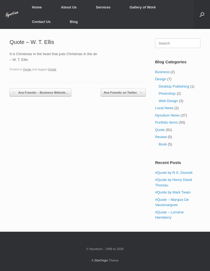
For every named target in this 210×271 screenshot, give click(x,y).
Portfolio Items (166, 122)
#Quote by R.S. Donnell (173, 173)
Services (103, 7)
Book (163, 144)
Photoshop (167, 93)
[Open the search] (202, 14)
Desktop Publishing (174, 86)
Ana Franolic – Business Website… (40, 92)
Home (37, 7)
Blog (74, 22)
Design (160, 79)
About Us (69, 7)
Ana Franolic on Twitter (123, 92)
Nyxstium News (167, 115)
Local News (164, 108)
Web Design (168, 101)
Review (161, 137)
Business (162, 72)
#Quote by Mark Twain (173, 192)
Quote (27, 69)
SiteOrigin (101, 260)
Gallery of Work (143, 7)
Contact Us (41, 22)
